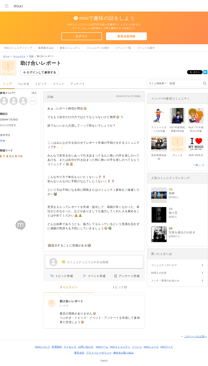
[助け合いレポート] (51, 303)
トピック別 (119, 287)
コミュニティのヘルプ (164, 265)
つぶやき (23, 83)
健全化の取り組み (123, 352)
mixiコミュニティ (120, 346)
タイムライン (69, 287)
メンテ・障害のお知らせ (165, 280)
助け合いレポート (71, 301)
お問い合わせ (86, 346)
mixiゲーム (102, 346)
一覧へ (197, 165)
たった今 (64, 305)
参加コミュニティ (70, 47)
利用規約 (57, 346)
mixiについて (42, 346)
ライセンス (70, 346)
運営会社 (79, 352)
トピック (41, 83)
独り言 (173, 212)
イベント (59, 83)
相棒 (172, 193)
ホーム (6, 56)
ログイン (81, 36)
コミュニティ (19, 56)
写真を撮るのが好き (182, 232)
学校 (31, 56)
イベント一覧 (123, 47)
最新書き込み (46, 47)
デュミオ (177, 155)
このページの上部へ (195, 336)
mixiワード (166, 346)
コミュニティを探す (97, 47)
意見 (11, 156)
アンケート (77, 83)
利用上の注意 (159, 272)
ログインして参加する (41, 72)
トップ (7, 83)
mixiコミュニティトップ (18, 47)
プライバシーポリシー (99, 352)
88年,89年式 (196, 155)
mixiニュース (151, 346)
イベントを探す (146, 47)
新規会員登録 (126, 36)
